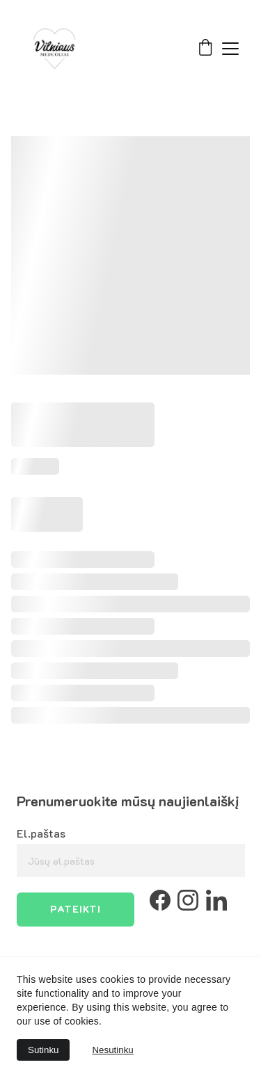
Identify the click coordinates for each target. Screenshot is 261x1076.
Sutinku (43, 1050)
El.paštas (41, 833)
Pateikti (76, 908)
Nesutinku (112, 1050)
